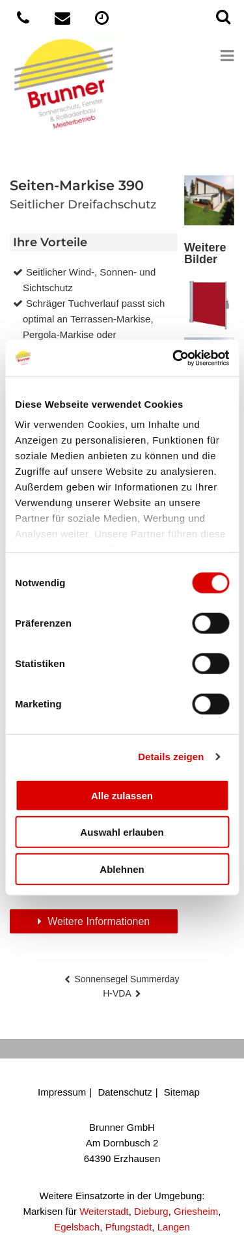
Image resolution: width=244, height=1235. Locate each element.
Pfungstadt (128, 1226)
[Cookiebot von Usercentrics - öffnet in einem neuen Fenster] (173, 358)
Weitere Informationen (97, 921)
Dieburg (151, 1211)
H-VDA (117, 993)
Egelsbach (77, 1226)
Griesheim (196, 1211)
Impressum (62, 1092)
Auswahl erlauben (121, 832)
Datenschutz (125, 1092)
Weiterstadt (104, 1211)
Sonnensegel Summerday (126, 979)
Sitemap (182, 1092)
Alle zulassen (122, 795)
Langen (173, 1226)
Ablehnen (122, 868)
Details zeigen (171, 756)
